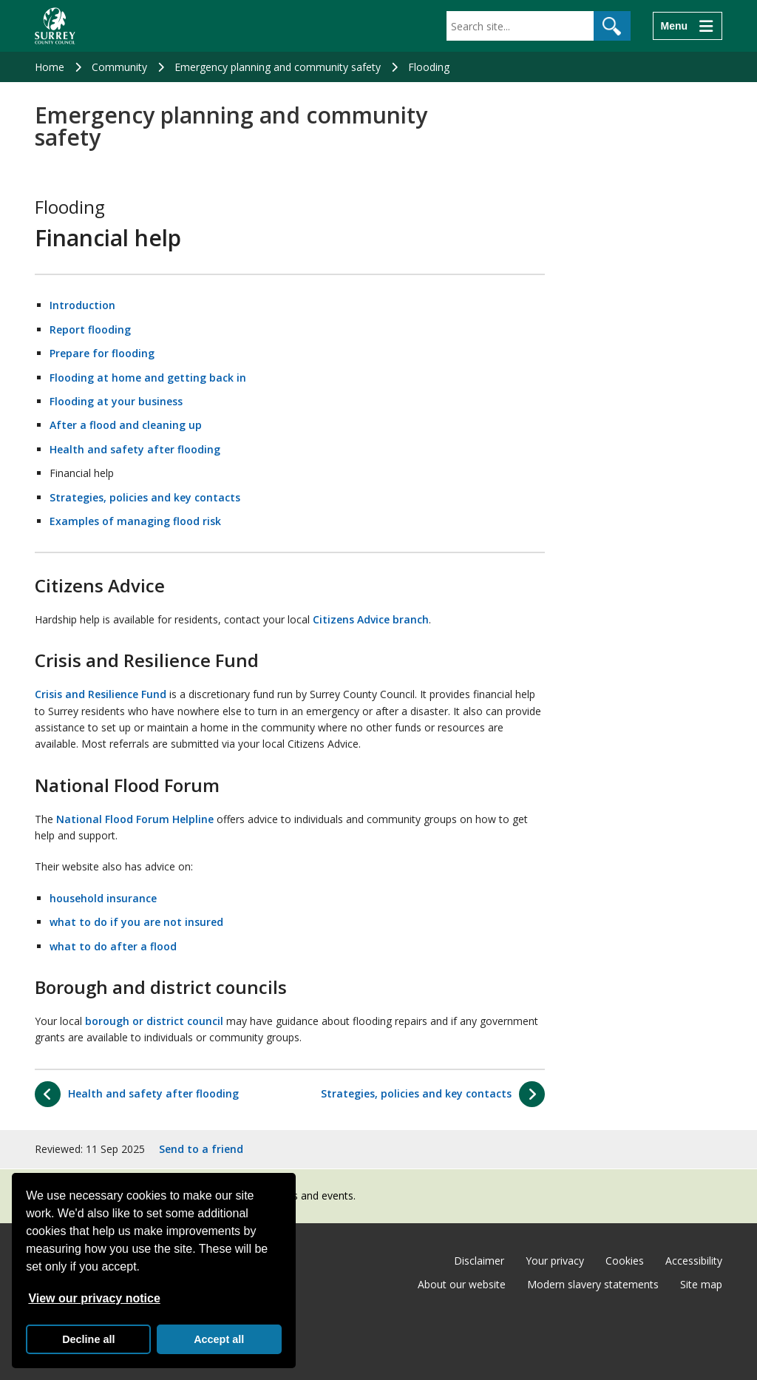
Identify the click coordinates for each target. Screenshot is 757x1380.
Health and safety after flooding (135, 449)
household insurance (103, 898)
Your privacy (555, 1261)
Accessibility (693, 1261)
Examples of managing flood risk (135, 521)
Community (119, 67)
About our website (462, 1284)
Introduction (82, 305)
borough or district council (154, 1021)
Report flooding (90, 329)
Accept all (219, 1339)
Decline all (88, 1339)
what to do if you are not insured (136, 922)
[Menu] (687, 26)
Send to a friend (201, 1149)
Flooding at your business (116, 401)
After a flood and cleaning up (126, 425)
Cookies (624, 1261)
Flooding (428, 67)
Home (49, 67)
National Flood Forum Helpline (135, 819)
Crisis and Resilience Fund (100, 694)
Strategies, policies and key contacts (145, 497)
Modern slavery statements (593, 1284)
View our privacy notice (94, 1298)
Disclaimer (479, 1261)
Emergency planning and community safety (277, 67)
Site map (701, 1284)
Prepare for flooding (102, 353)
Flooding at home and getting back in (148, 378)
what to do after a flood (113, 946)
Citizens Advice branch (371, 619)
